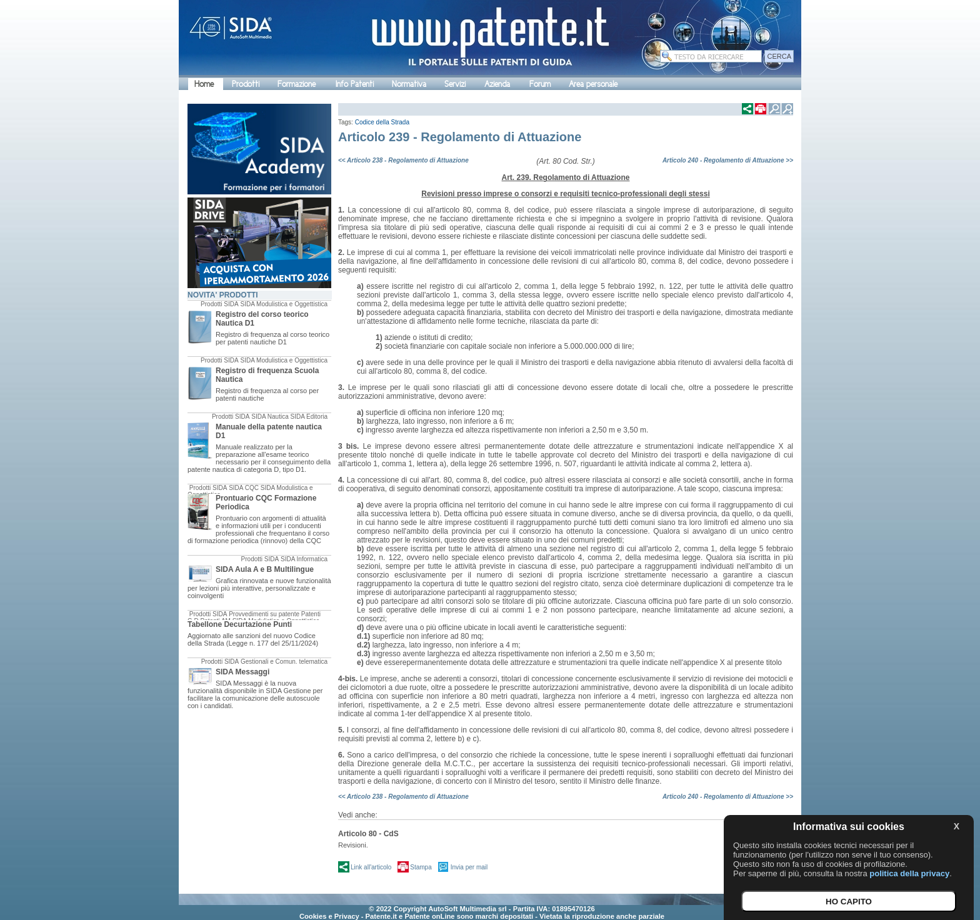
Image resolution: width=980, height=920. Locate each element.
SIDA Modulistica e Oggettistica (284, 304)
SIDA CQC (244, 487)
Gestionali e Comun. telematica (284, 661)
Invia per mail (469, 867)
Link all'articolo (371, 867)
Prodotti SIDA (220, 304)
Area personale (593, 84)
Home (204, 84)
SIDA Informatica (304, 559)
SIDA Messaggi (242, 672)
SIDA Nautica (269, 416)
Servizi (455, 84)
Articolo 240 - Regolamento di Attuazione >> (727, 160)
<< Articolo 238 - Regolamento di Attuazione (403, 160)
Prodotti (245, 84)
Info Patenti (355, 84)
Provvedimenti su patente (264, 614)
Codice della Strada (382, 122)
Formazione (297, 84)
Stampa (420, 867)
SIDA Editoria (309, 416)
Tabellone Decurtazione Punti (240, 624)
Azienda (497, 84)
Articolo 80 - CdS (368, 833)
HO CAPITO (849, 901)
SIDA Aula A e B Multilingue (265, 569)
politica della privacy (909, 873)
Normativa (409, 84)
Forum (540, 84)
